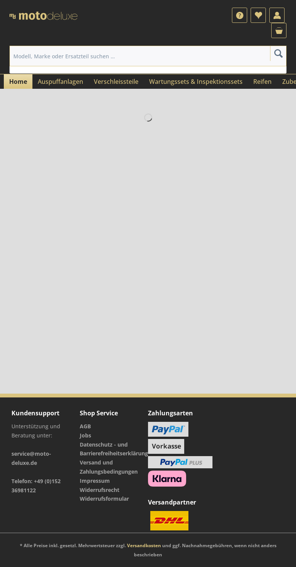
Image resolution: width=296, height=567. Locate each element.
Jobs (85, 435)
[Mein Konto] (277, 15)
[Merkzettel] (258, 15)
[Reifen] (262, 81)
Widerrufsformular (104, 498)
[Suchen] (278, 53)
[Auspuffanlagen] (60, 81)
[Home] (18, 81)
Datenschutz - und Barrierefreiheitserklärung (112, 449)
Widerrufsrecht (99, 489)
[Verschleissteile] (116, 81)
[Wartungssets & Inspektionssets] (196, 81)
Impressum (95, 480)
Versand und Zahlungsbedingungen (109, 467)
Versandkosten (144, 545)
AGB (85, 426)
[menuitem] (239, 15)
